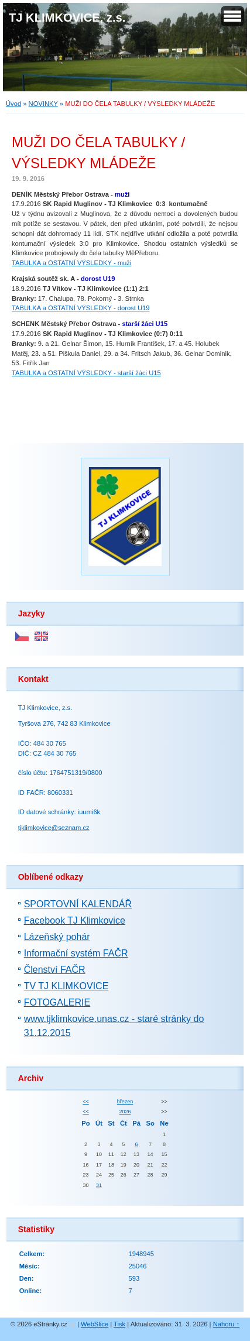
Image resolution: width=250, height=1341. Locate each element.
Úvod (13, 103)
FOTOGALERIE (57, 1002)
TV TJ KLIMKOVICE (66, 986)
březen (125, 1102)
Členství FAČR (54, 970)
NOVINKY (43, 103)
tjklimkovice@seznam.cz (54, 827)
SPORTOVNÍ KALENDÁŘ (78, 904)
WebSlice (94, 1324)
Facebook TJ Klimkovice (74, 920)
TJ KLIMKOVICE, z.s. (67, 17)
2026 (125, 1111)
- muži (71, 262)
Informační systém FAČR (76, 953)
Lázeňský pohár (57, 937)
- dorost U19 (80, 307)
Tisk (119, 1324)
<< (85, 1102)
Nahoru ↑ (226, 1324)
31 (99, 1185)
